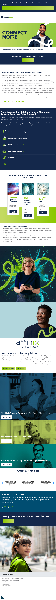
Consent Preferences (5, 584)
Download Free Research (28, 8)
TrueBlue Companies (5, 581)
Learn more (28, 216)
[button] (2, 597)
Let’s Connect (28, 60)
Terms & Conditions (5, 580)
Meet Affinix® (21, 368)
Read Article (7, 417)
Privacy (11, 580)
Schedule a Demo (8, 368)
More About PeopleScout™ (10, 574)
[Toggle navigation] (54, 17)
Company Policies (16, 580)
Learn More (13, 212)
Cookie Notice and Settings (6, 585)
